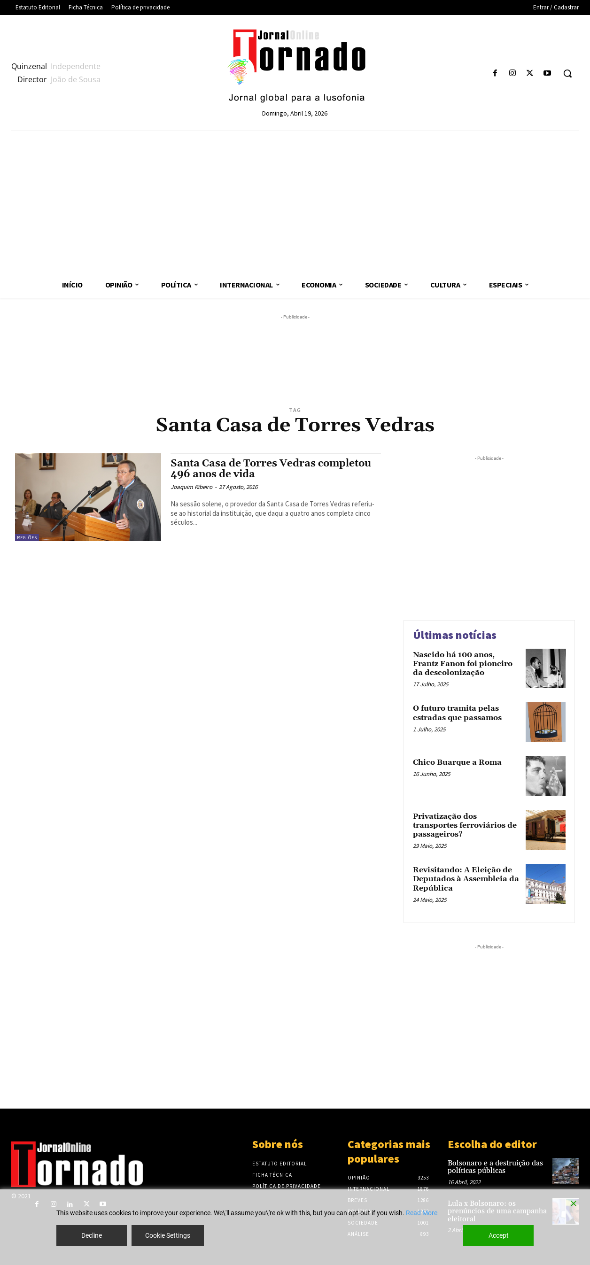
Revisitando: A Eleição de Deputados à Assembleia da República (466, 878)
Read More (421, 1213)
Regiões (27, 538)
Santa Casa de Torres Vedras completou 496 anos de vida (271, 469)
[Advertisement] (295, 201)
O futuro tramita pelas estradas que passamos (457, 713)
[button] (567, 73)
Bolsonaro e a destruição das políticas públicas (495, 1167)
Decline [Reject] (91, 1235)
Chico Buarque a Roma (457, 762)
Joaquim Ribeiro (191, 487)
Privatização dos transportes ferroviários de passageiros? (465, 825)
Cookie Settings (167, 1235)
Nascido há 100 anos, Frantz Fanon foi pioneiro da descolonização (462, 663)
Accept (499, 1235)
